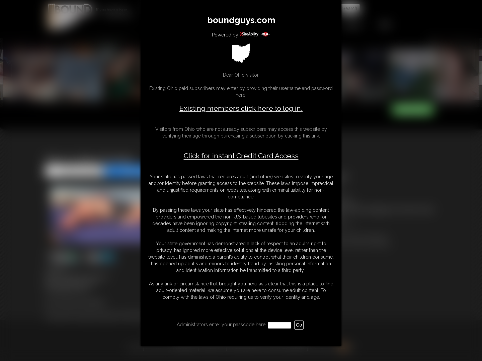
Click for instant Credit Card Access (241, 156)
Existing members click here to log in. (241, 108)
